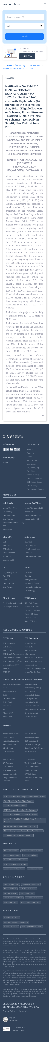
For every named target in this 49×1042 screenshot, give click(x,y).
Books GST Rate (31, 621)
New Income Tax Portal (33, 661)
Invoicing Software (32, 583)
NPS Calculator (30, 752)
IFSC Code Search (31, 741)
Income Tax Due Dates (33, 672)
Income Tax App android (34, 508)
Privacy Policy (9, 1011)
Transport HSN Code (32, 610)
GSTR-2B (6, 668)
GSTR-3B (6, 672)
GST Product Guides (34, 482)
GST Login (7, 545)
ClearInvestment (9, 515)
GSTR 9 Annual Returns (12, 658)
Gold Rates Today (9, 770)
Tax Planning (7, 512)
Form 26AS (29, 647)
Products (19, 4)
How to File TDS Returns (34, 658)
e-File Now (27, 56)
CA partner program (10, 573)
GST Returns (7, 647)
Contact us (30, 453)
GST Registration (9, 643)
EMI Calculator (8, 737)
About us (30, 450)
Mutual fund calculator (11, 741)
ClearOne (28, 576)
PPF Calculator (30, 734)
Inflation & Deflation (32, 695)
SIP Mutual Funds (9, 699)
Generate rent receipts (33, 745)
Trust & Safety (32, 486)
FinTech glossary (33, 475)
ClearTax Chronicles (34, 478)
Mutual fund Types (9, 691)
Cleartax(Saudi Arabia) (35, 489)
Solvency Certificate (32, 706)
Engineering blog (33, 468)
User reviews (31, 464)
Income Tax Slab (31, 643)
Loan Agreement (31, 699)
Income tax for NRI (32, 519)
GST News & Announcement (13, 654)
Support (5, 462)
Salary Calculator (31, 770)
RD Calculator (8, 763)
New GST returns (9, 553)
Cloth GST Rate (30, 618)
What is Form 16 (31, 650)
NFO (4, 709)
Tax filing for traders (10, 607)
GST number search (32, 737)
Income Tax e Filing (10, 508)
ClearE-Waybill (30, 545)
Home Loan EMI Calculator (35, 748)
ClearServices (8, 519)
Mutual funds (7, 529)
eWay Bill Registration (33, 556)
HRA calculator (8, 760)
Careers (29, 457)
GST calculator (8, 752)
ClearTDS (28, 553)
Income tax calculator (10, 734)
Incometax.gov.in (31, 665)
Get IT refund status (32, 767)
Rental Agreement (31, 713)
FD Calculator (8, 767)
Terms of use (24, 1011)
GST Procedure (8, 650)
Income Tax (29, 512)
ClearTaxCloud (8, 583)
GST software (8, 549)
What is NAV (7, 717)
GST (4, 542)
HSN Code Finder (31, 603)
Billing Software (31, 580)
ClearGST (28, 542)
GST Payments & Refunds (12, 661)
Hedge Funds (7, 702)
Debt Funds (7, 706)
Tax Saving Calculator (33, 763)
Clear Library (32, 471)
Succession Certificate (33, 702)
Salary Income (30, 654)
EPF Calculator (30, 774)
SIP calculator (8, 748)
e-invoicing (7, 556)
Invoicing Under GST (11, 665)
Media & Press (32, 460)
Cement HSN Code (32, 607)
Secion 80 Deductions (33, 515)
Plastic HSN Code (31, 614)
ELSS (5, 695)
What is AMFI (8, 713)
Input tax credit (8, 560)
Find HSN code (30, 760)
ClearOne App (30, 591)
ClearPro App (8, 587)
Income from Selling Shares (35, 668)
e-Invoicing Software (32, 549)
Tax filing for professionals (12, 603)
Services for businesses (33, 587)
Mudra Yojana (30, 691)
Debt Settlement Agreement (35, 709)
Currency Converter (10, 774)
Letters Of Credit (31, 717)
